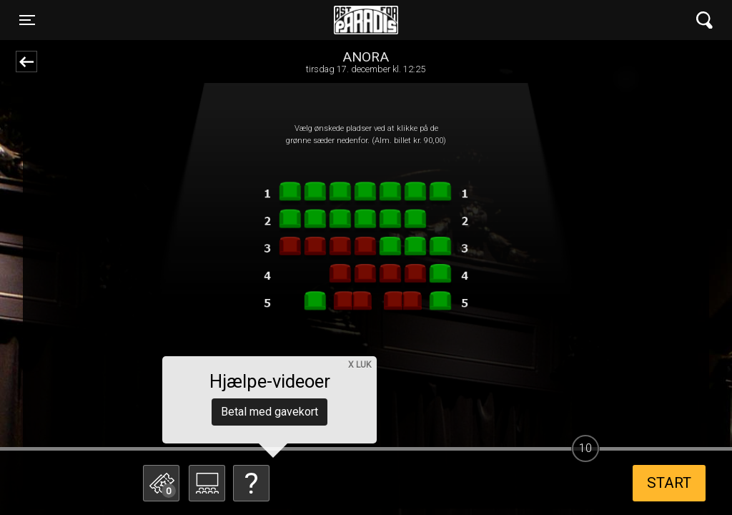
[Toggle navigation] (27, 20)
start (669, 482)
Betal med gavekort (269, 411)
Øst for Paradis (366, 20)
